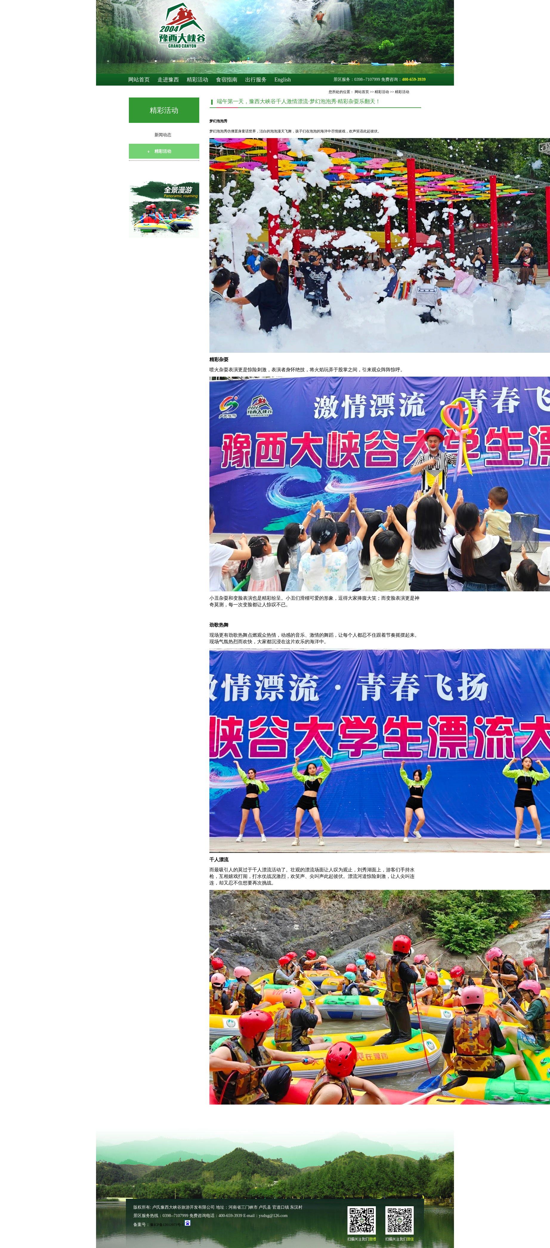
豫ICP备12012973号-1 (167, 1225)
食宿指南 (226, 80)
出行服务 (256, 80)
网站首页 (139, 80)
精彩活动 (197, 80)
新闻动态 (163, 135)
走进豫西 (168, 80)
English (282, 80)
